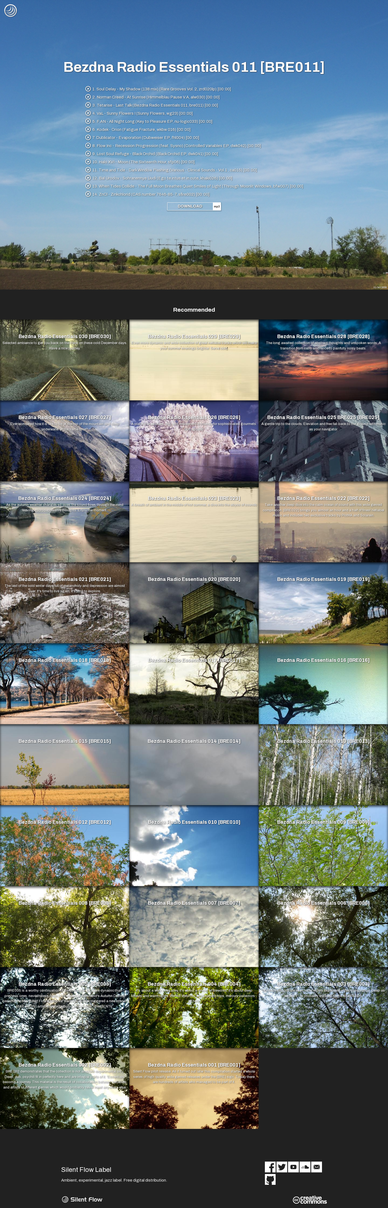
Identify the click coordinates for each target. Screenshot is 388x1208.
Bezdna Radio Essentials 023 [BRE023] (194, 498)
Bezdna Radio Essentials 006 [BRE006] (323, 903)
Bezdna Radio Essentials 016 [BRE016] (323, 660)
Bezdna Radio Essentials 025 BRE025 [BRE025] (323, 417)
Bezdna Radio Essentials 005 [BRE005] (65, 984)
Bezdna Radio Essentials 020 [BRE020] (194, 579)
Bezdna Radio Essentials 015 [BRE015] (65, 741)
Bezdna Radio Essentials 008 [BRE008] (65, 903)
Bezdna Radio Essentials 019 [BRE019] (323, 579)
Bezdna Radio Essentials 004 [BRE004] (194, 984)
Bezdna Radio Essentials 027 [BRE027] (65, 417)
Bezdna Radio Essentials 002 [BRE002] (65, 1065)
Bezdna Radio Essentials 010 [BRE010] (194, 822)
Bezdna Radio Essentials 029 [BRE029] (194, 336)
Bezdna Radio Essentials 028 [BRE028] (323, 336)
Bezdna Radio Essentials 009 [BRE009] (323, 822)
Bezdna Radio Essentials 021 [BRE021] (65, 579)
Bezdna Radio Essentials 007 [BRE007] (194, 903)
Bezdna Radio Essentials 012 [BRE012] (65, 822)
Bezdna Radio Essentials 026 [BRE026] (194, 417)
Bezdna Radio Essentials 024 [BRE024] (64, 498)
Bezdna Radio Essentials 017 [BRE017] (194, 660)
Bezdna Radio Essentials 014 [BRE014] (194, 741)
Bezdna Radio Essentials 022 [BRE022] (323, 498)
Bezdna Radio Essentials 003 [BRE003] (323, 984)
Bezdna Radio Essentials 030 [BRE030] (65, 336)
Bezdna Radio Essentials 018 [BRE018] (65, 660)
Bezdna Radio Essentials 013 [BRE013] (323, 741)
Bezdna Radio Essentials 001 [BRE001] (194, 1065)
